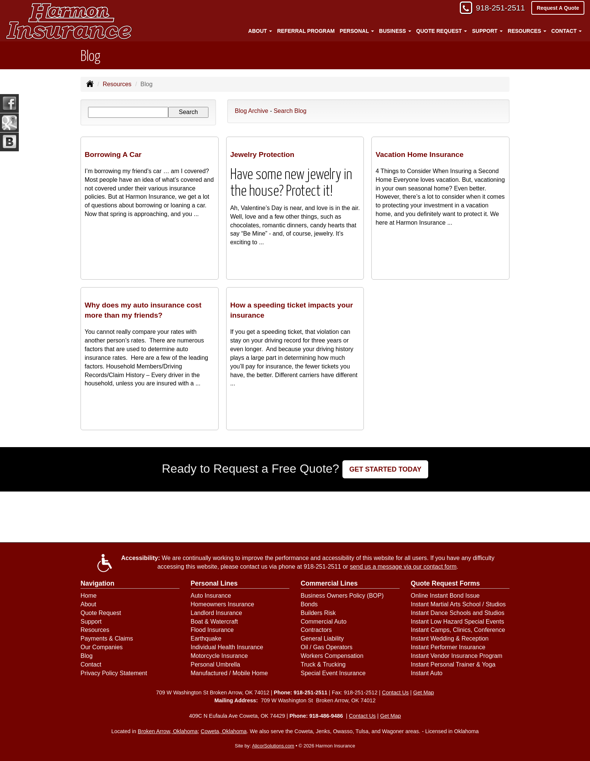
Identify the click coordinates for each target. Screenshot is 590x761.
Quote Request (101, 613)
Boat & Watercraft (214, 621)
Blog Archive (251, 111)
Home (89, 595)
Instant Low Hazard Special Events (457, 621)
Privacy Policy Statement (114, 673)
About (88, 604)
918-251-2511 (498, 8)
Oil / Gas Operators (327, 647)
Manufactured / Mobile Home (229, 673)
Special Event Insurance (333, 673)
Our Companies (102, 647)
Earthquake (206, 638)
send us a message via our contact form (403, 566)
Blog (87, 656)
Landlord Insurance (216, 613)
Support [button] (487, 31)
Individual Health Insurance (227, 647)
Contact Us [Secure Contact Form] (395, 692)
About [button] (260, 31)
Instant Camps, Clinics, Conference (458, 630)
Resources (117, 84)
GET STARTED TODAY (385, 469)
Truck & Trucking (323, 664)
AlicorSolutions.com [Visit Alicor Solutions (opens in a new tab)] (273, 746)
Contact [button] (566, 31)
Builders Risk (318, 613)
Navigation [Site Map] (97, 583)
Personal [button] (357, 31)
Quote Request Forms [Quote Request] (445, 583)
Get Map (423, 692)
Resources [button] (527, 31)
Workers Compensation (332, 656)
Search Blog (290, 111)
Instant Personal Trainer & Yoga (453, 664)
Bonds (309, 604)
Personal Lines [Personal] (214, 583)
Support (91, 621)
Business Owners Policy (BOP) (342, 595)
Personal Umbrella (215, 664)
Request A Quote (558, 8)
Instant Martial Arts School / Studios (458, 604)
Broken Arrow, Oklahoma (168, 731)
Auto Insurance (211, 595)
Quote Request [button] (441, 31)
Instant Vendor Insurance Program (457, 656)
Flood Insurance (212, 630)
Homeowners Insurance (222, 604)
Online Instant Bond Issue (445, 595)
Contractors (316, 630)
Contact (91, 664)
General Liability (322, 638)
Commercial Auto (324, 621)
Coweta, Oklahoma (223, 731)
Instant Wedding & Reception (450, 638)
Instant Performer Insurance (448, 647)
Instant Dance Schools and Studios (458, 613)
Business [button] (395, 31)
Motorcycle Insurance (219, 656)
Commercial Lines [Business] (329, 583)
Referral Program (306, 31)
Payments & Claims (107, 638)
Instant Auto (427, 673)
